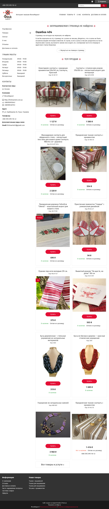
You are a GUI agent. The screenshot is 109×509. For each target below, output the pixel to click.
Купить (53, 116)
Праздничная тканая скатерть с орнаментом (89, 136)
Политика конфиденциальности (68, 507)
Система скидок (8, 491)
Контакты (86, 15)
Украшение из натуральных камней (53, 403)
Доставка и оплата (98, 15)
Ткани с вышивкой (36, 481)
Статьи (4, 37)
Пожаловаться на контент (48, 507)
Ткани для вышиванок (37, 486)
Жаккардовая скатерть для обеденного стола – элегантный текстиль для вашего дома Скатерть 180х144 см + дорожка (53, 138)
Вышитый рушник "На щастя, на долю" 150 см (89, 272)
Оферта (5, 493)
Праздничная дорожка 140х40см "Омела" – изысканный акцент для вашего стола (53, 206)
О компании (6, 481)
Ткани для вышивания (37, 483)
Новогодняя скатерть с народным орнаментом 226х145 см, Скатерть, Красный (53, 70)
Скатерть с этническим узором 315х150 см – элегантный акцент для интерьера (89, 70)
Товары (70, 15)
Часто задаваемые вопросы (12, 488)
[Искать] (104, 5)
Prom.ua (64, 503)
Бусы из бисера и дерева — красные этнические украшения (89, 337)
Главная (62, 15)
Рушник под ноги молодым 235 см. (53, 271)
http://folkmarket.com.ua (13, 100)
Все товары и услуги (51, 464)
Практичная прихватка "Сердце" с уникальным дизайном (89, 205)
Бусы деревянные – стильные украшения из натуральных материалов (53, 338)
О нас (79, 15)
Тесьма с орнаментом (37, 488)
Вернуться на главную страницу (72, 50)
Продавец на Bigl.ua (54, 505)
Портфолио (7, 29)
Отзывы (5, 44)
